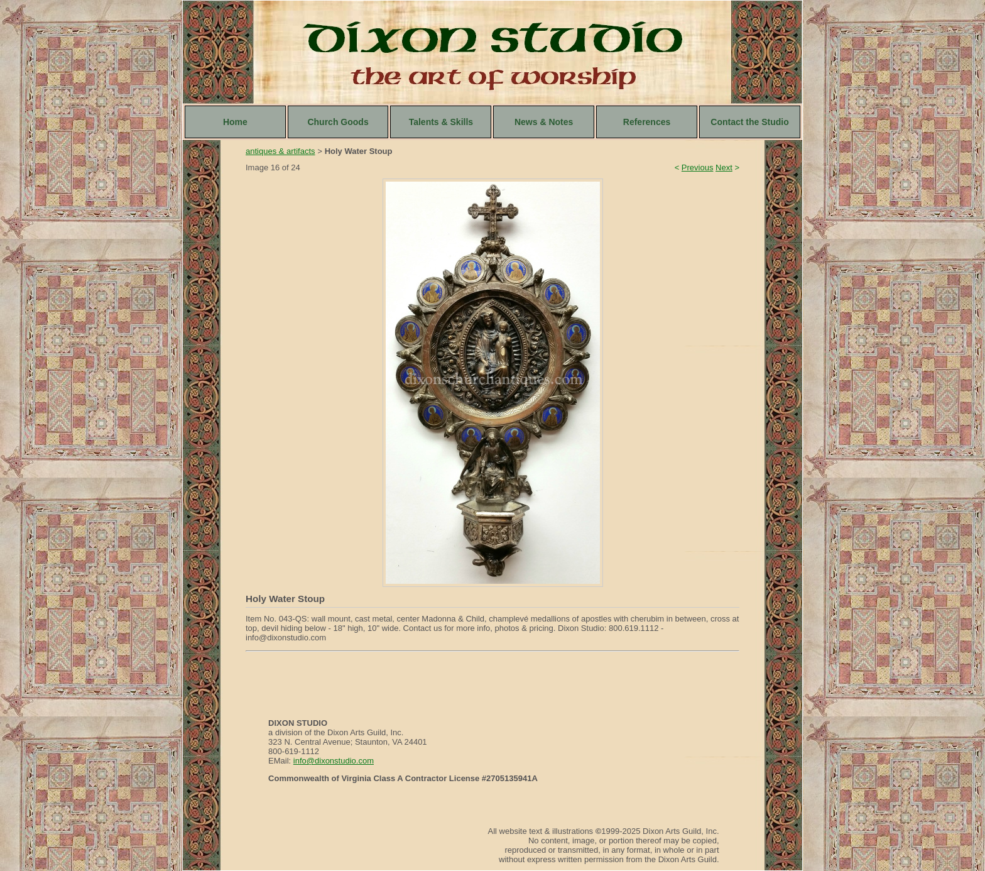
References (647, 122)
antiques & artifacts (280, 151)
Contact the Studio (749, 122)
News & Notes (543, 122)
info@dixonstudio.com (333, 760)
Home (235, 122)
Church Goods (337, 122)
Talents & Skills (441, 122)
